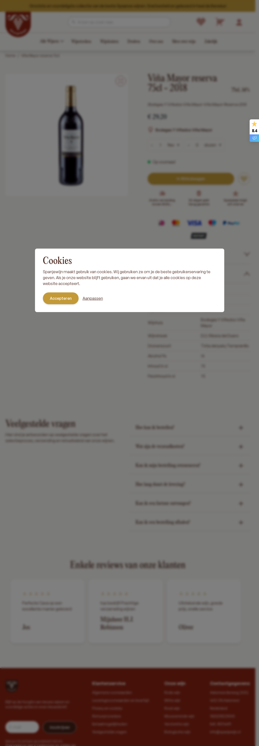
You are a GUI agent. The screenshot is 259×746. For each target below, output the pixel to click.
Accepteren (61, 298)
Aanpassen (93, 298)
